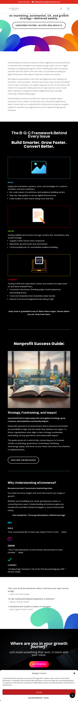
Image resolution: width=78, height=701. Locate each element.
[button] (74, 673)
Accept (39, 692)
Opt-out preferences (35, 698)
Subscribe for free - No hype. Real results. (39, 25)
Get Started (39, 664)
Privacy (46, 698)
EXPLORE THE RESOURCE (23, 460)
